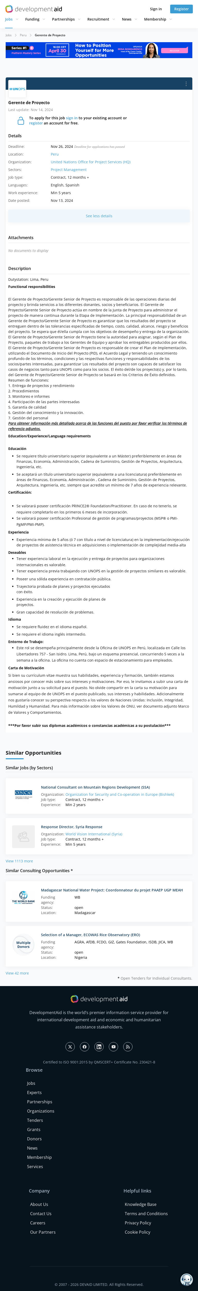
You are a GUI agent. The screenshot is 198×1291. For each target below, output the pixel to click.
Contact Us (41, 1213)
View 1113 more (19, 861)
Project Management (69, 169)
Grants (33, 1129)
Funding (32, 19)
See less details (99, 215)
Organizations (40, 1111)
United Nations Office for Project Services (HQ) (90, 161)
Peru (23, 35)
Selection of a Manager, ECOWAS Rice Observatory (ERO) (90, 934)
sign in (72, 117)
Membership (155, 19)
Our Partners (43, 1232)
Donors (34, 1139)
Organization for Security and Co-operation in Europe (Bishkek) (119, 794)
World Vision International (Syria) (93, 834)
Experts (34, 1092)
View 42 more (17, 973)
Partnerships (63, 19)
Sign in (156, 8)
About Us (39, 1204)
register (36, 123)
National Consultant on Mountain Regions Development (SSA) (95, 787)
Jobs (9, 19)
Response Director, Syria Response (71, 826)
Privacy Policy (138, 1223)
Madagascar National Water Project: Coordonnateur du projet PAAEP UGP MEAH (112, 890)
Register (181, 8)
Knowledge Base (140, 1204)
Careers (37, 1223)
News (126, 19)
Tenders (35, 1120)
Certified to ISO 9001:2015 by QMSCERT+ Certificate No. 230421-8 (99, 1062)
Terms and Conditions (146, 1213)
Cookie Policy (137, 1232)
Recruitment (98, 19)
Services (35, 1166)
